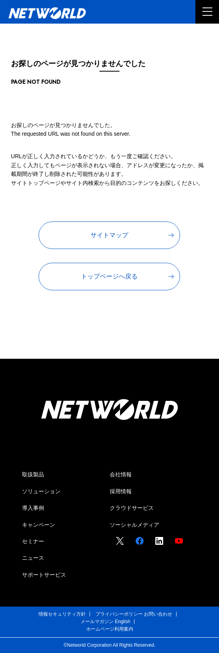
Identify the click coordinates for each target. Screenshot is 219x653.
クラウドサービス (132, 508)
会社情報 (121, 474)
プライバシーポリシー (119, 614)
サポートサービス (44, 575)
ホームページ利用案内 (109, 629)
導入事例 (33, 508)
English (122, 621)
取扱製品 (33, 474)
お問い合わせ (158, 614)
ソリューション (41, 491)
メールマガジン (97, 621)
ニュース (33, 558)
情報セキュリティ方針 (62, 614)
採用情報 (121, 491)
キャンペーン (38, 525)
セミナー (33, 541)
